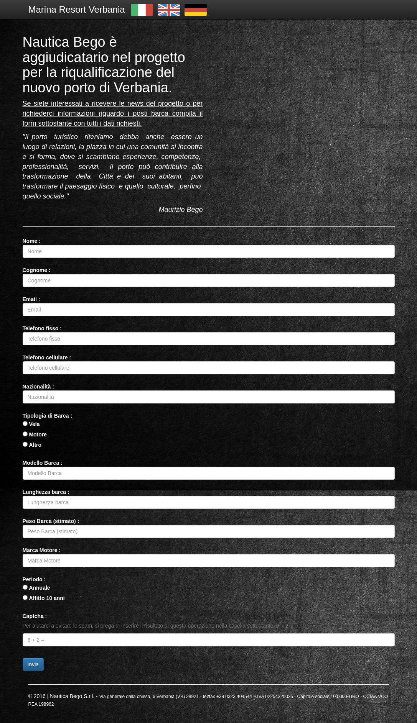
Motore (38, 434)
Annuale (39, 588)
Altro (35, 445)
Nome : (32, 241)
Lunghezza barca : (46, 492)
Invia (33, 664)
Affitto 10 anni (46, 598)
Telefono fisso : (42, 328)
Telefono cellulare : (47, 357)
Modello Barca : (43, 463)
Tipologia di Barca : (48, 416)
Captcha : (35, 616)
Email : (31, 299)
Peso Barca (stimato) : (51, 521)
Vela (34, 424)
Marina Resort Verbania (76, 9)
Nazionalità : (38, 387)
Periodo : (34, 579)
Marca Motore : (42, 550)
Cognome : (37, 270)
